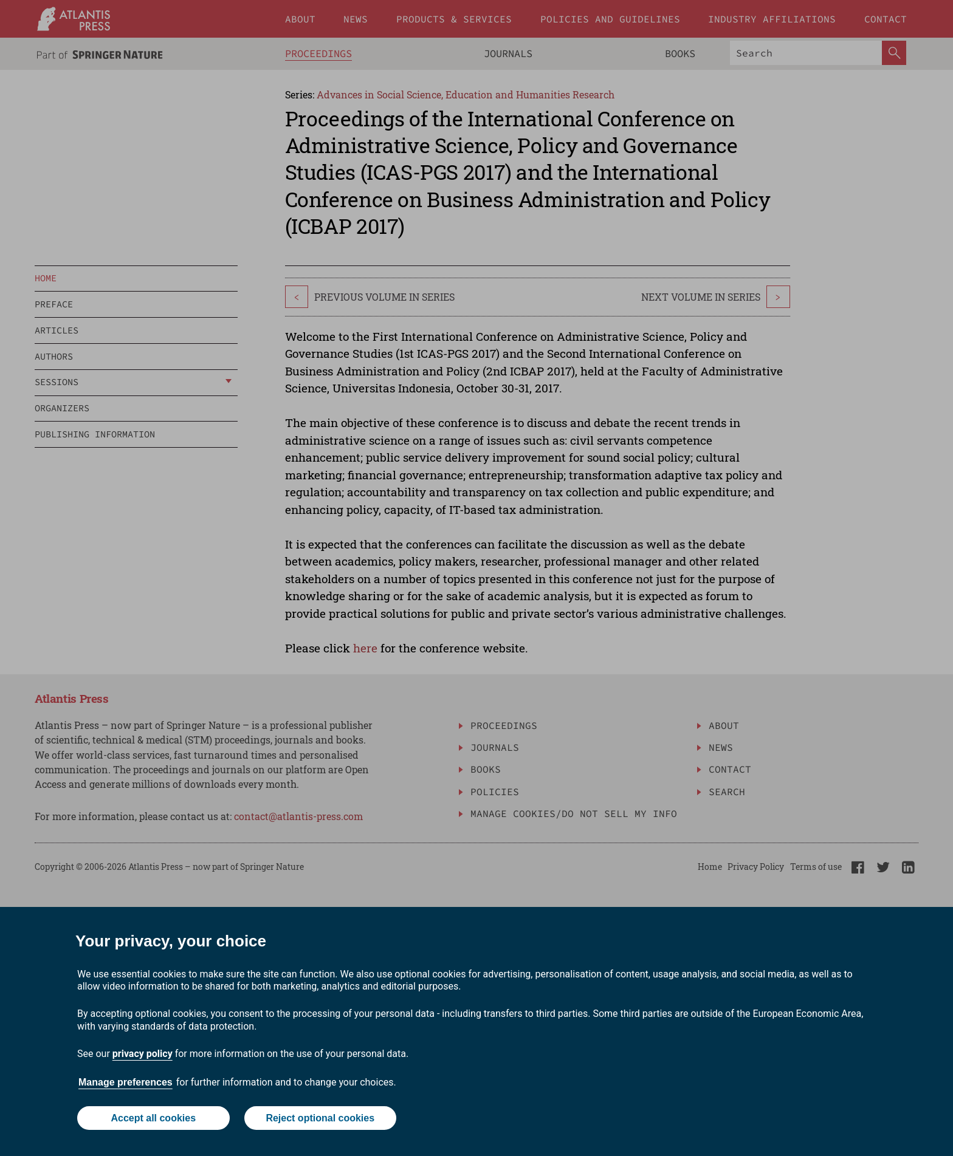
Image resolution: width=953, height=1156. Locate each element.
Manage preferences (125, 1082)
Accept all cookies (153, 1118)
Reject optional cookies (320, 1118)
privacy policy (142, 1053)
